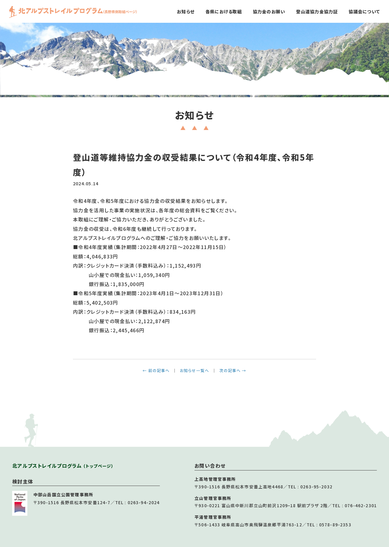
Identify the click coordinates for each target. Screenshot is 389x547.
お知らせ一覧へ (194, 370)
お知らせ (185, 11)
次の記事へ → (232, 370)
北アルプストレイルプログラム (63, 465)
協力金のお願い (269, 11)
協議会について (364, 11)
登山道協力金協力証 (317, 11)
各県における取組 (223, 11)
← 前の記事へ (156, 370)
